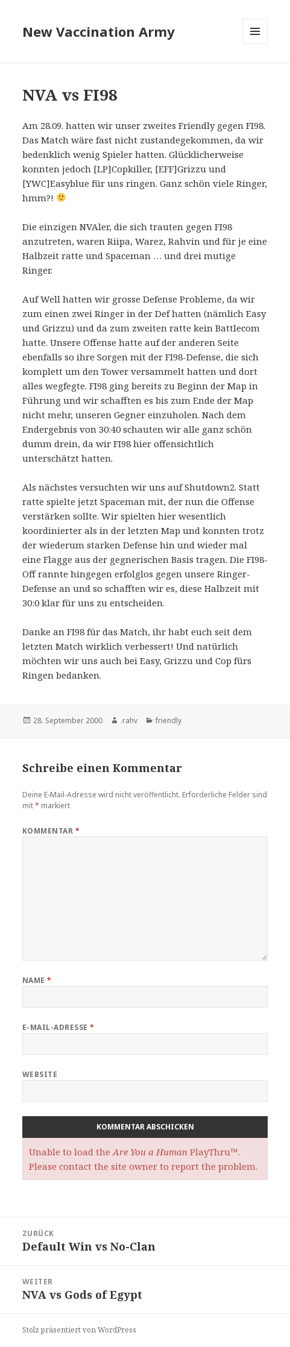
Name (37, 980)
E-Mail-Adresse (58, 1027)
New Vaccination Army (98, 31)
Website (39, 1074)
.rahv (129, 720)
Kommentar (51, 831)
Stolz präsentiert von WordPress (79, 1330)
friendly (168, 720)
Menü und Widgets (255, 43)
